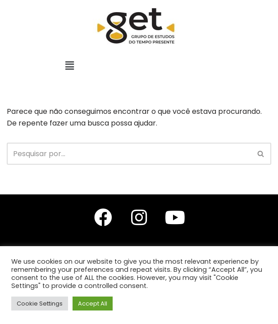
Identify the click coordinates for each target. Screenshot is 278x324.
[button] (69, 65)
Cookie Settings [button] (40, 303)
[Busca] (129, 154)
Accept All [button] (92, 303)
